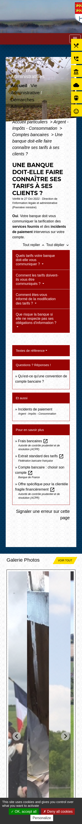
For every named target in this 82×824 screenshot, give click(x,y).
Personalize (42, 818)
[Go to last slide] (16, 736)
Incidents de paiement (35, 409)
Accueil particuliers (30, 121)
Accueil (19, 85)
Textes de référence (30, 350)
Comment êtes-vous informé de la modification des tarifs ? (36, 299)
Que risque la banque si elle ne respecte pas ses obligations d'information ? (36, 318)
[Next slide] (65, 736)
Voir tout (65, 560)
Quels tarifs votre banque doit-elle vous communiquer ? (35, 260)
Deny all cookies (58, 811)
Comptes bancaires (31, 134)
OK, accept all (24, 811)
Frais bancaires (33, 441)
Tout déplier (58, 245)
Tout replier (34, 245)
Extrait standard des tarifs (41, 456)
